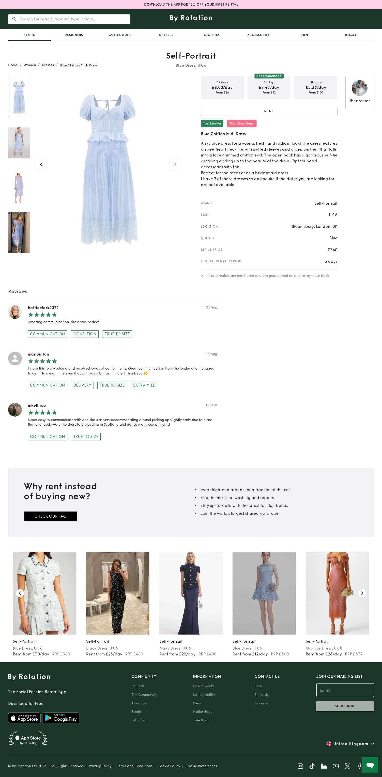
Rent (269, 111)
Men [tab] (304, 35)
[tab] (29, 35)
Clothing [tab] (212, 35)
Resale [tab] (351, 35)
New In (29, 35)
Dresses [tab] (166, 35)
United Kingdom (350, 743)
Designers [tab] (74, 35)
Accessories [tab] (258, 35)
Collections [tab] (120, 35)
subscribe (345, 706)
